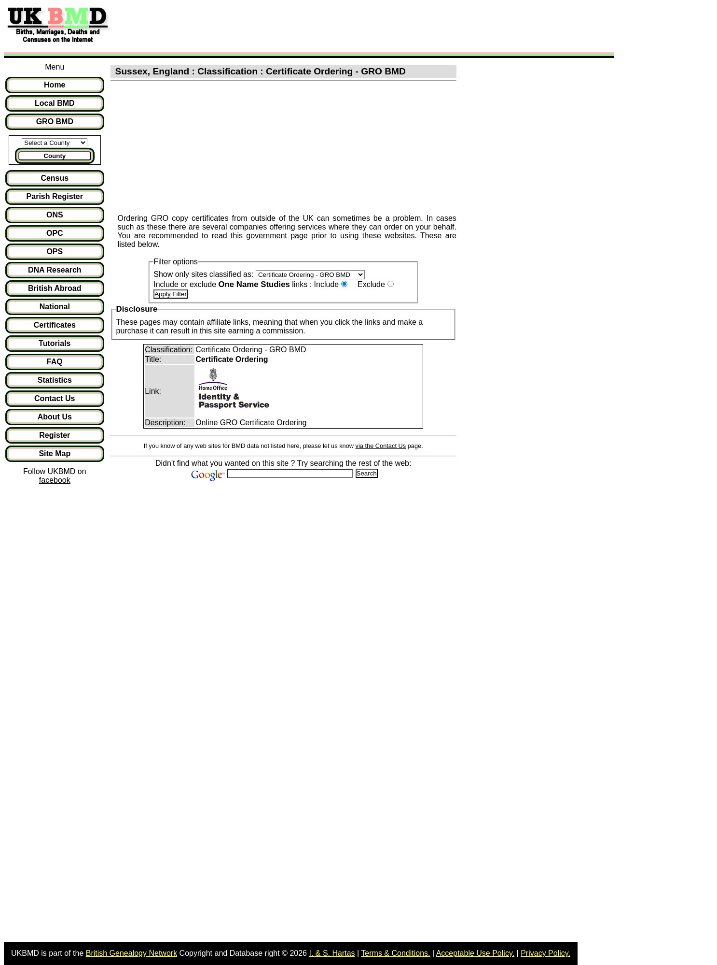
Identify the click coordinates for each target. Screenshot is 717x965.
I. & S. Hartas (332, 953)
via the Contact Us (381, 445)
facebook (54, 480)
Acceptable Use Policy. (475, 953)
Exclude (371, 284)
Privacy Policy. (545, 953)
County (54, 155)
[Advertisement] (291, 25)
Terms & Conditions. (395, 953)
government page (276, 235)
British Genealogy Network (131, 953)
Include (326, 284)
